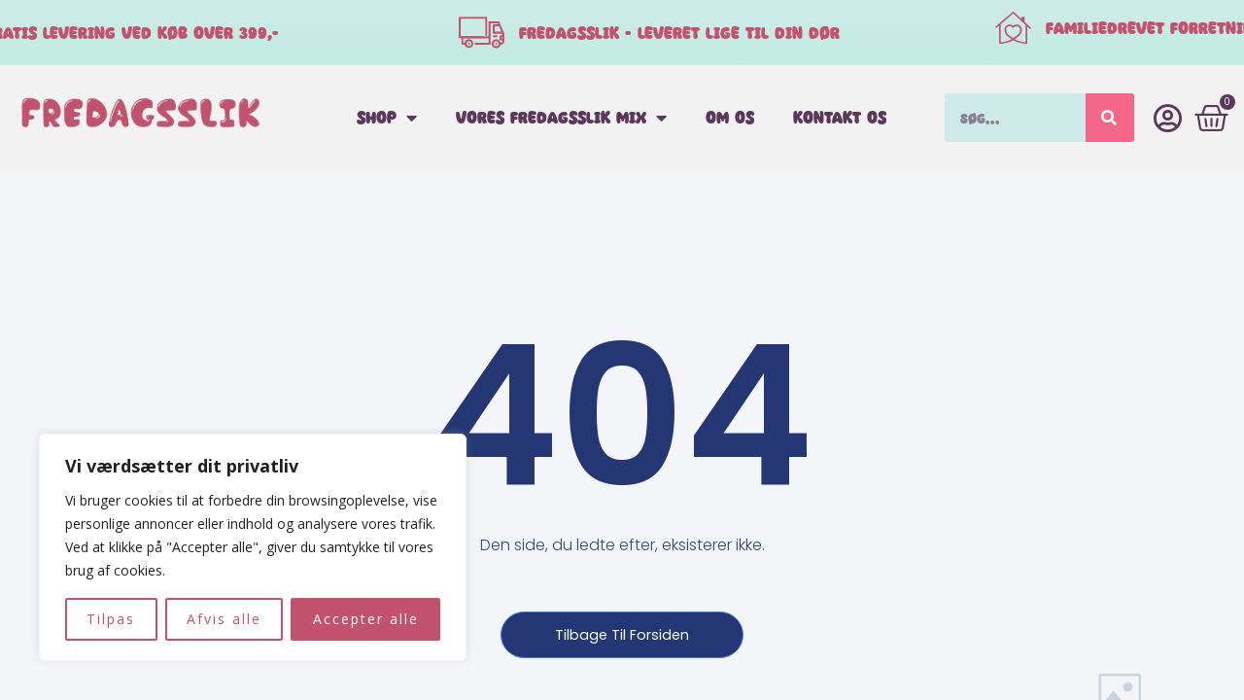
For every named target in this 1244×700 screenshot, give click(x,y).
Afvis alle (224, 619)
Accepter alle (366, 619)
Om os (730, 117)
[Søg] (1110, 117)
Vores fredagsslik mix (561, 117)
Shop (387, 117)
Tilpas (110, 619)
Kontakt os (839, 117)
